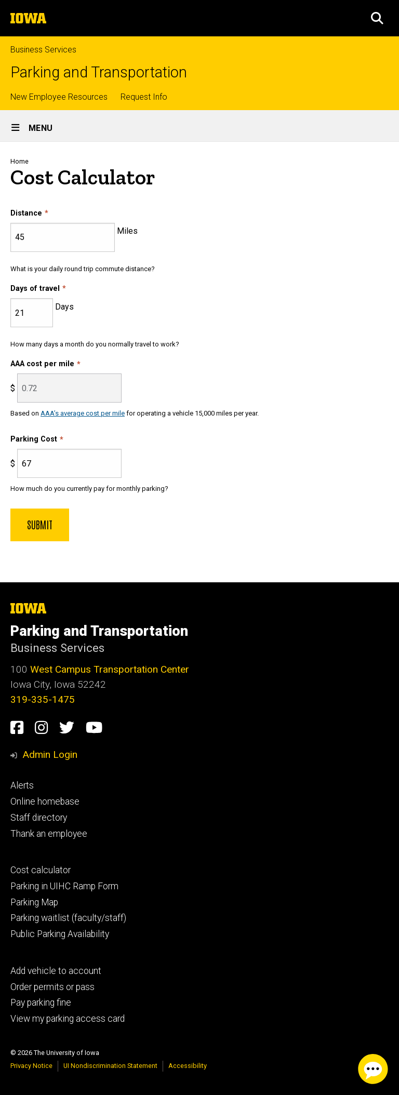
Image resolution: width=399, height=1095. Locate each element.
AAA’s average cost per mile (83, 413)
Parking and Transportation (98, 72)
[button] (377, 18)
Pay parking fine (40, 1002)
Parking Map (34, 902)
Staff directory (38, 817)
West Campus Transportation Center (109, 669)
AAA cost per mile (42, 363)
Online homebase (44, 801)
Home (19, 161)
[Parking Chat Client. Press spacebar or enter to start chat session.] (373, 1069)
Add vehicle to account (55, 971)
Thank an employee (48, 834)
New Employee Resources (59, 97)
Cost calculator (40, 870)
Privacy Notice (31, 1066)
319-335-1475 (42, 699)
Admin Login (49, 754)
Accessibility (187, 1066)
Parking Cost (33, 439)
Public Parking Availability (59, 934)
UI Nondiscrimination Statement (110, 1066)
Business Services (43, 50)
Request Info (144, 97)
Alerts (22, 785)
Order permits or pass (52, 987)
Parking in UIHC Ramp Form (64, 886)
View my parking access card (67, 1018)
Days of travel (35, 288)
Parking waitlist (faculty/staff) (68, 918)
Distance (26, 213)
